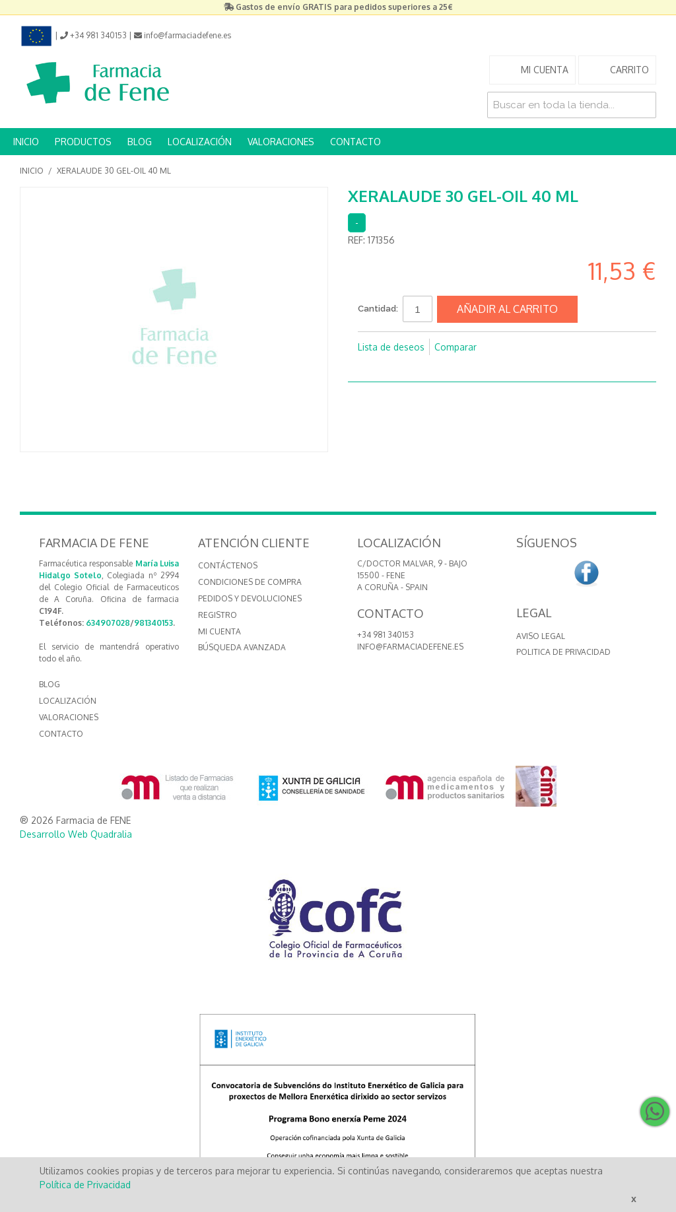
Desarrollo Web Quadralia (76, 834)
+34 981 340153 (385, 635)
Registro (217, 615)
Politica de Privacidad (563, 652)
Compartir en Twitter (397, 368)
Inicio (32, 171)
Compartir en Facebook (371, 368)
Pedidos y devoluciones (250, 598)
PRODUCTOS (83, 141)
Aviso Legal (540, 636)
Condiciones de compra (250, 582)
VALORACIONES (281, 141)
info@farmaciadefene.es (410, 647)
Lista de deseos (391, 347)
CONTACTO (355, 141)
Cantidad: (378, 309)
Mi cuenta (219, 631)
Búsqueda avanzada (242, 647)
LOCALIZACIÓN (200, 141)
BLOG (139, 141)
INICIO (26, 141)
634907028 (108, 623)
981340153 (153, 623)
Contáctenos (227, 565)
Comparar (455, 347)
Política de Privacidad (85, 1184)
